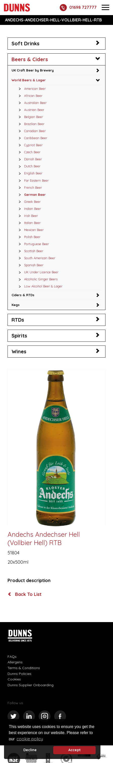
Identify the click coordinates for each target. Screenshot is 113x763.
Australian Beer (31, 102)
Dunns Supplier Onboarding (30, 685)
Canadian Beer (31, 130)
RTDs (18, 320)
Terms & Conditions (24, 668)
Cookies (14, 679)
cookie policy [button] (30, 738)
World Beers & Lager (29, 80)
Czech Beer (28, 152)
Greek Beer (28, 201)
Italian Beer (28, 222)
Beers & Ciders (30, 59)
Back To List (25, 594)
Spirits (19, 335)
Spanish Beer (29, 265)
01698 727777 (78, 7)
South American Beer (35, 257)
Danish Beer (29, 159)
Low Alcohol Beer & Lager (39, 286)
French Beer (29, 187)
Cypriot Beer (29, 144)
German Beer (31, 194)
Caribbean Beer (31, 137)
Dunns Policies (19, 673)
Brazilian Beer (30, 123)
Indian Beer (28, 208)
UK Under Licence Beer (37, 272)
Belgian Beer (29, 116)
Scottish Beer (29, 250)
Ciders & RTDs (23, 295)
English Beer (29, 173)
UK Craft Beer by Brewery (33, 70)
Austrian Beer (30, 109)
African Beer (29, 95)
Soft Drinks (25, 43)
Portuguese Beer (32, 243)
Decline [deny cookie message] (30, 750)
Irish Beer (27, 215)
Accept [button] (74, 750)
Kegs (16, 305)
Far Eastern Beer (32, 180)
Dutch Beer (28, 166)
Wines (19, 351)
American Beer (31, 88)
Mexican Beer (30, 229)
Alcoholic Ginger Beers (37, 279)
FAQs (12, 656)
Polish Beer (28, 236)
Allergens (15, 662)
